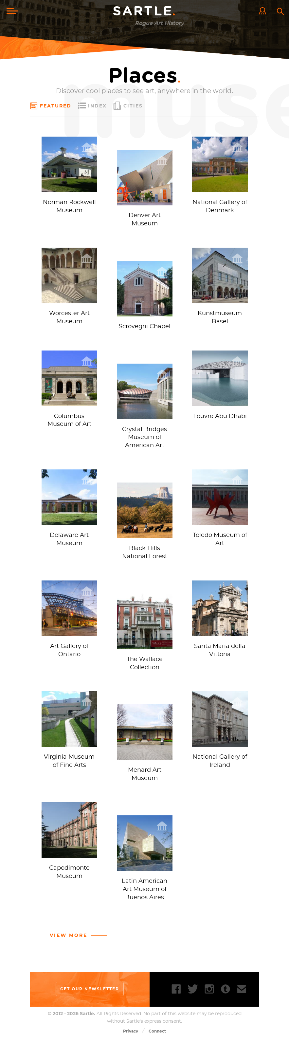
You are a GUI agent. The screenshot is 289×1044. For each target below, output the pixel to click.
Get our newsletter (89, 991)
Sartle (145, 11)
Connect (157, 1033)
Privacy (130, 1033)
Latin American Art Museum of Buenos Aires (144, 892)
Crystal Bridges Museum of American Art (144, 438)
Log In (264, 11)
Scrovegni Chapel (145, 327)
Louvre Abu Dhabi (220, 417)
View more (68, 937)
